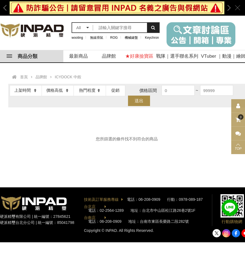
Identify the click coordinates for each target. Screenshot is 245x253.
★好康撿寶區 (139, 56)
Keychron (152, 38)
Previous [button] (7, 8)
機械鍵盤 (131, 38)
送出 (139, 100)
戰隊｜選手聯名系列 (177, 56)
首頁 (24, 77)
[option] (117, 7)
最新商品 (78, 56)
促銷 (115, 90)
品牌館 (109, 56)
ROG (114, 38)
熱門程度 (90, 90)
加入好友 (230, 207)
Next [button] (227, 8)
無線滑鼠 (96, 38)
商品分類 (22, 56)
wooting (77, 38)
